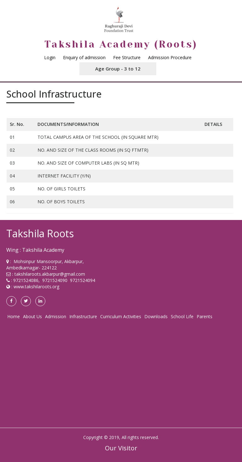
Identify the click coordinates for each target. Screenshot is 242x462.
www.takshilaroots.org (36, 287)
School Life (182, 316)
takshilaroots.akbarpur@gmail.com (49, 274)
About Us (32, 316)
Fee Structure (127, 57)
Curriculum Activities (120, 316)
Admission (55, 316)
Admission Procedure (170, 57)
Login (49, 57)
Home (13, 316)
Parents (204, 316)
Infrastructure (83, 316)
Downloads (156, 316)
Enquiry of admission (84, 57)
